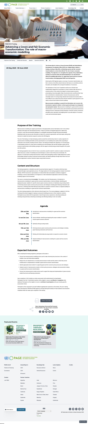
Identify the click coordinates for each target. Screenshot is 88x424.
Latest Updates (59, 8)
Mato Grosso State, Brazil (42, 394)
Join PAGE (6, 380)
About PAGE (7, 8)
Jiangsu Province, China (42, 386)
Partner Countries (45, 8)
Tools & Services (19, 8)
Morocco (55, 380)
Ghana (21, 394)
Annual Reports (24, 365)
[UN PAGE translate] (82, 1)
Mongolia (39, 400)
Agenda (30, 60)
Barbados (22, 383)
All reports (22, 373)
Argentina (22, 380)
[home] (21, 359)
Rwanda (54, 386)
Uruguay (55, 397)
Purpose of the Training (9, 60)
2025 (21, 367)
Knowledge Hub (72, 8)
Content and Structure (22, 60)
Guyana (22, 400)
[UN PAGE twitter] (67, 1)
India (38, 380)
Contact (82, 8)
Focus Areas (32, 8)
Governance (7, 370)
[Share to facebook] (43, 311)
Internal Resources (41, 370)
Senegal (55, 388)
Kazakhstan (39, 388)
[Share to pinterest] (46, 311)
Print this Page (46, 300)
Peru (54, 383)
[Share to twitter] (40, 311)
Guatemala (22, 397)
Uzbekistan (55, 400)
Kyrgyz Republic (40, 391)
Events (54, 370)
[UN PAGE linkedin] (70, 1)
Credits (71, 365)
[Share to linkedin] (49, 311)
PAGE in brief (7, 365)
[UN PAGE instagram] (73, 1)
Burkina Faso (23, 388)
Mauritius (39, 397)
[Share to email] (52, 311)
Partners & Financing (9, 367)
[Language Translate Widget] (44, 411)
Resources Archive (41, 367)
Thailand (55, 394)
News (54, 367)
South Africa (55, 391)
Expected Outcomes (39, 60)
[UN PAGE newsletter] (79, 1)
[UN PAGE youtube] (76, 1)
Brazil (21, 386)
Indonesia (39, 383)
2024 (21, 370)
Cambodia (22, 391)
